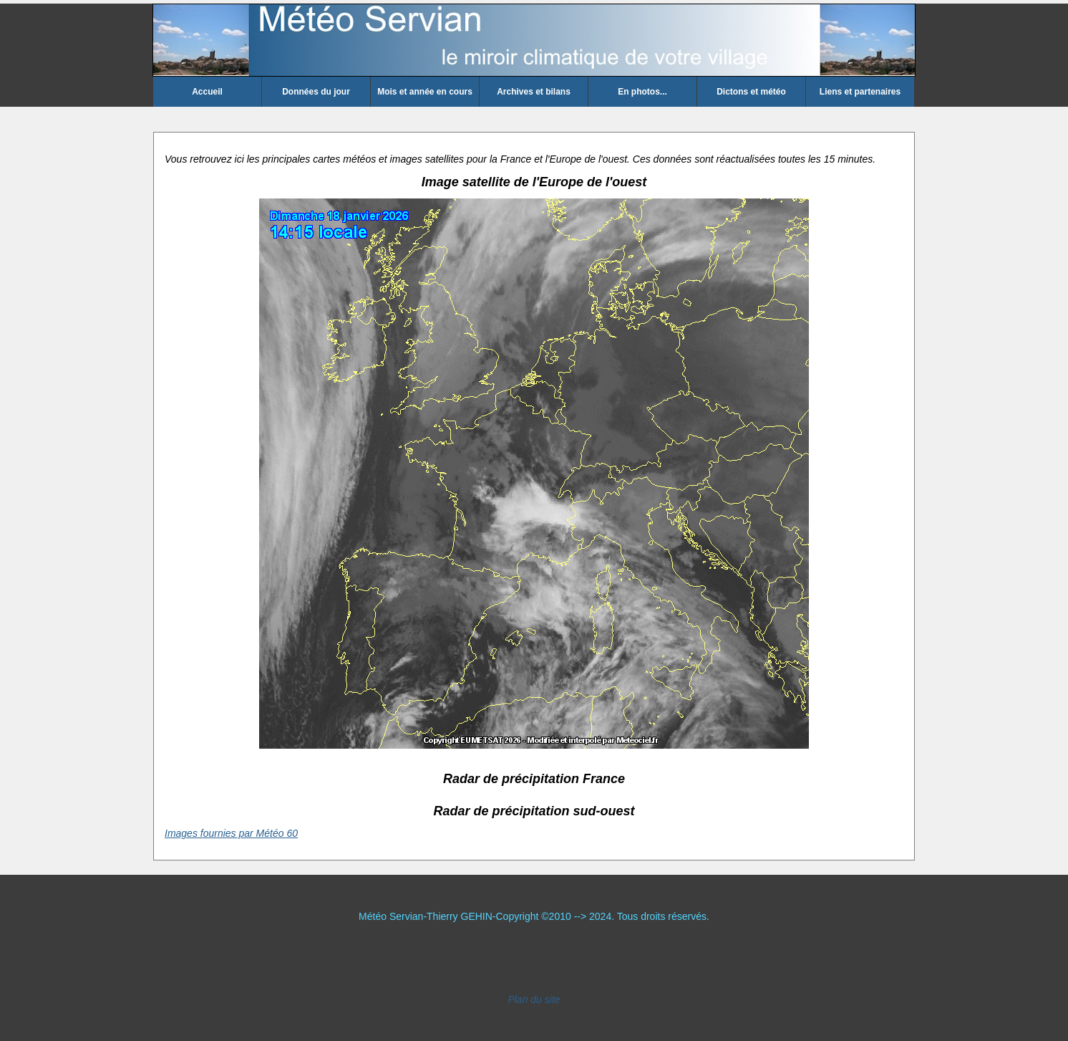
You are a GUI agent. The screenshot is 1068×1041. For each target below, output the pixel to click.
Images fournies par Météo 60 (231, 833)
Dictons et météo (751, 92)
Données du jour (316, 92)
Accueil (207, 92)
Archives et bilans (534, 92)
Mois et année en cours (424, 92)
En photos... (642, 92)
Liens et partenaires (860, 92)
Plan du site (534, 999)
